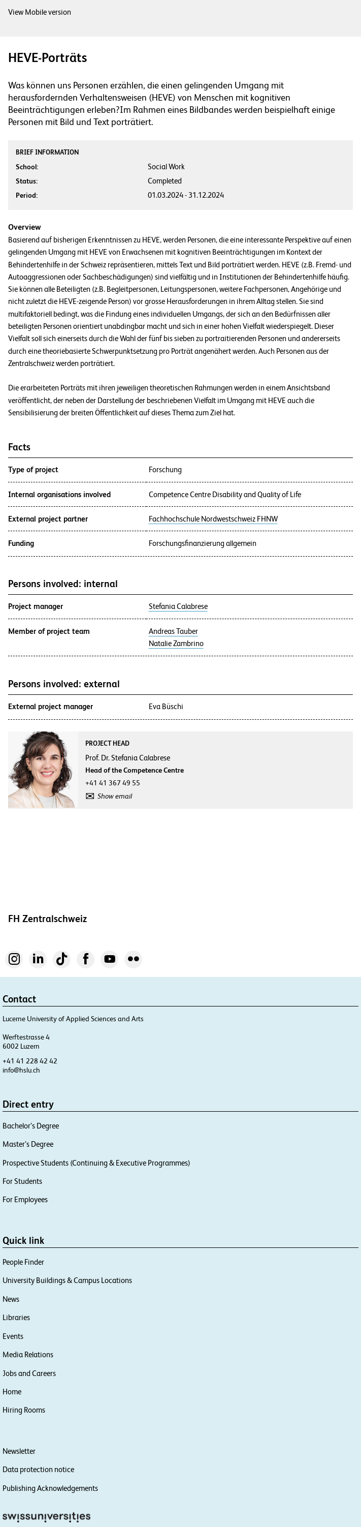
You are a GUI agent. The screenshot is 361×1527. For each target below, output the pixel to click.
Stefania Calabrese (178, 606)
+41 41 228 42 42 (30, 1061)
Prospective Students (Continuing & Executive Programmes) (96, 1162)
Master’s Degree (28, 1144)
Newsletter (19, 1451)
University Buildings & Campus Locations (67, 1280)
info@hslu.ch (21, 1070)
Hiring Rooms (24, 1410)
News (11, 1299)
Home (12, 1391)
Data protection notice (38, 1469)
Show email (114, 796)
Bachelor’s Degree (31, 1125)
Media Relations (28, 1354)
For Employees (25, 1199)
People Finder (23, 1262)
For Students (22, 1181)
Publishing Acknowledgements (50, 1488)
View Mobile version (39, 12)
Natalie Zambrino (176, 643)
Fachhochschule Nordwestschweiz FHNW (213, 519)
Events (13, 1336)
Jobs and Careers (29, 1373)
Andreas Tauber (173, 631)
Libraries (16, 1317)
